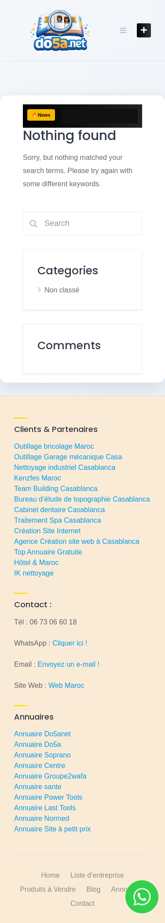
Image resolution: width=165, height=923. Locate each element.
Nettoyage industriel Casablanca (64, 467)
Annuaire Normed (41, 818)
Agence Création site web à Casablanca (76, 541)
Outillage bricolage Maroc (54, 446)
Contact (82, 903)
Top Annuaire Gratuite (48, 552)
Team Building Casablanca (55, 488)
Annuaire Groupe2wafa (50, 776)
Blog (93, 889)
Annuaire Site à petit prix (52, 829)
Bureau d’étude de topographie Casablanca (82, 499)
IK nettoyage (34, 573)
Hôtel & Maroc (36, 562)
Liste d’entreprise (97, 875)
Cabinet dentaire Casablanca (59, 509)
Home (50, 875)
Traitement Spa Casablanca (57, 520)
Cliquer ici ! (69, 643)
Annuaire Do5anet (42, 734)
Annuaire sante (38, 786)
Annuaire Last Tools (45, 808)
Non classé (61, 290)
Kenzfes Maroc (37, 478)
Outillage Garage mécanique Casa (68, 457)
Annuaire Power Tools (48, 797)
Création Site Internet (47, 531)
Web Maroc (66, 685)
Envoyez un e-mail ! (68, 664)
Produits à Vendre (48, 889)
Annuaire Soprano (42, 755)
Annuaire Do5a (37, 744)
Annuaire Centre (40, 765)
